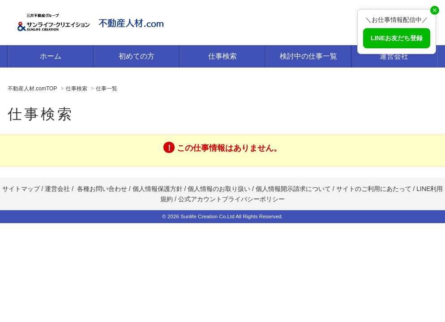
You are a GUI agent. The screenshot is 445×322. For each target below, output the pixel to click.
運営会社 (394, 56)
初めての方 (136, 56)
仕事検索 (222, 56)
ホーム (50, 56)
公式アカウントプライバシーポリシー (231, 199)
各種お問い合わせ (102, 188)
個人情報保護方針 (158, 188)
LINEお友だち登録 (397, 38)
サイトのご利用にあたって (373, 188)
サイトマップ (21, 188)
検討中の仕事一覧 (308, 56)
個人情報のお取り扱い (220, 188)
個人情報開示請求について (293, 188)
